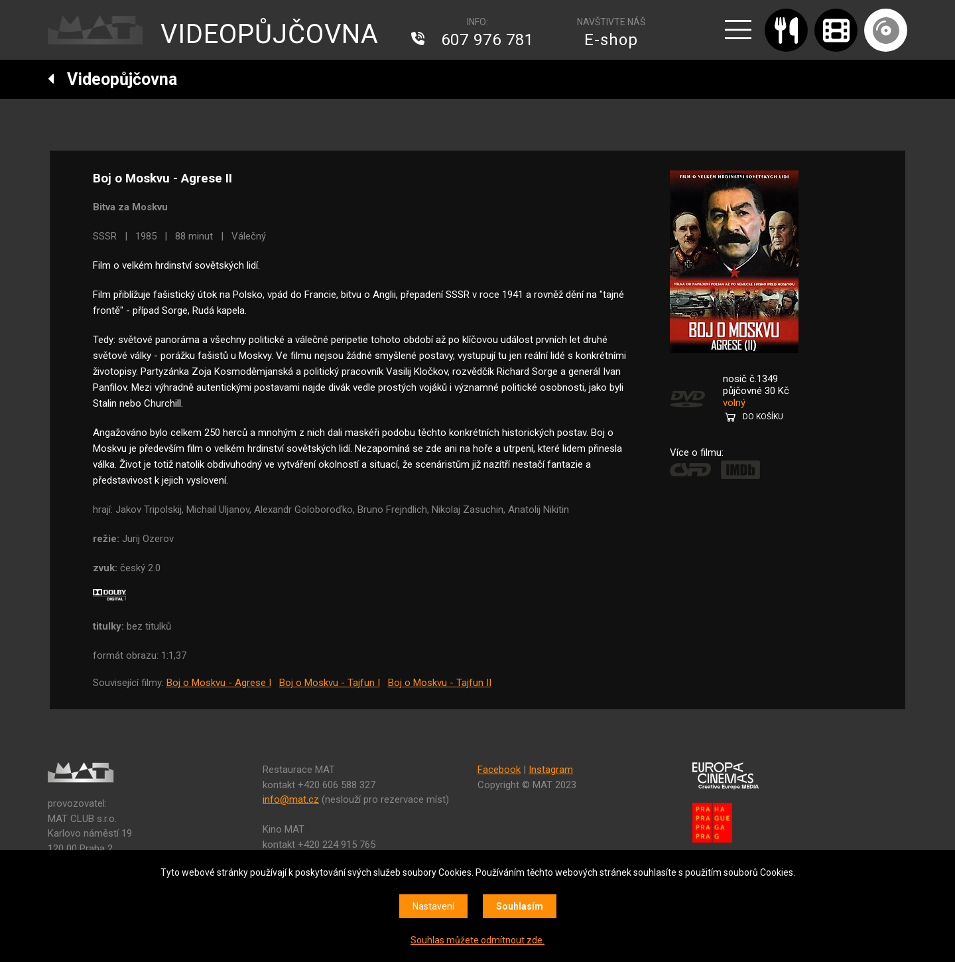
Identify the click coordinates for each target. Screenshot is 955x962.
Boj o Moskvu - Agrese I (218, 683)
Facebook (499, 770)
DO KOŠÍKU (763, 416)
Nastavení (433, 906)
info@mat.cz (291, 799)
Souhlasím (519, 906)
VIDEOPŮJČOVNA (269, 34)
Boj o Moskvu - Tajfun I (329, 683)
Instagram (551, 770)
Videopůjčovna (112, 79)
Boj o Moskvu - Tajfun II (439, 683)
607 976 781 (487, 40)
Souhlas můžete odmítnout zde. (477, 940)
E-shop (611, 40)
